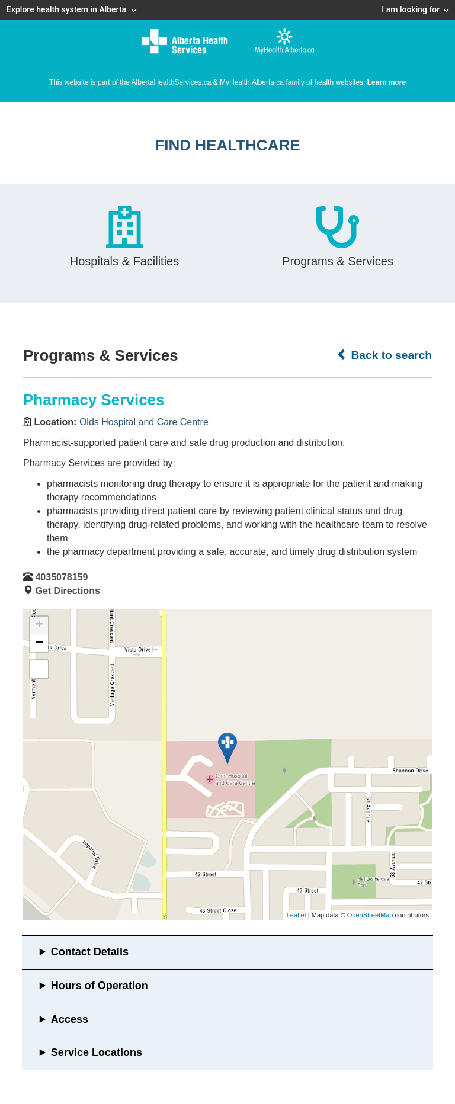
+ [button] (39, 625)
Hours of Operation (99, 985)
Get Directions (67, 591)
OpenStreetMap (370, 915)
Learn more (386, 82)
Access (69, 1019)
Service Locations (96, 1052)
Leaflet (296, 915)
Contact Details (90, 952)
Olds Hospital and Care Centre (144, 422)
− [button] (39, 643)
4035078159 (61, 577)
